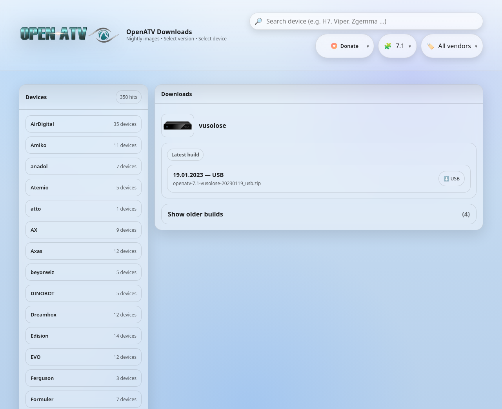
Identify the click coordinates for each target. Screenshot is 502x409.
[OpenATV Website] (70, 35)
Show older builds (319, 214)
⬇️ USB (452, 178)
